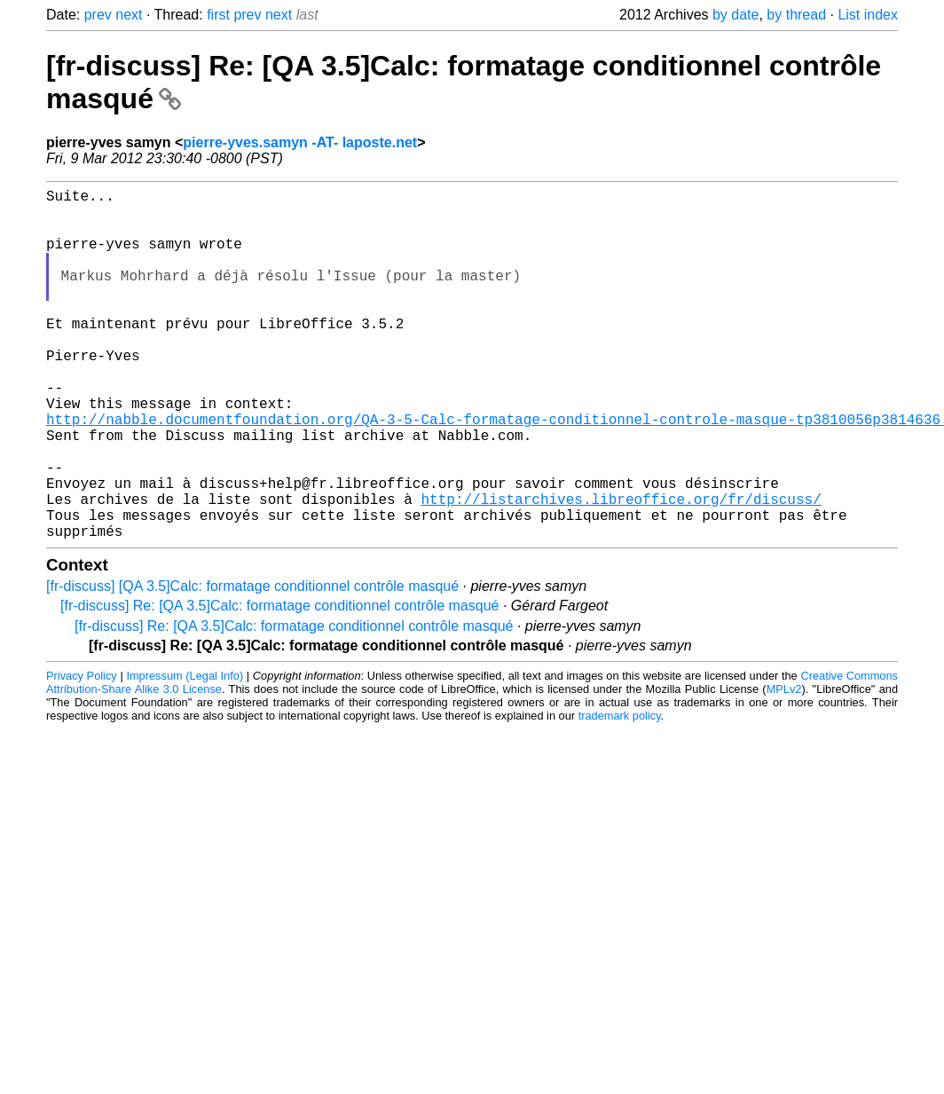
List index (868, 14)
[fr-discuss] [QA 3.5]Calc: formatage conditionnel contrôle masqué (252, 664)
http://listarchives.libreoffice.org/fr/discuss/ (621, 569)
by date (735, 14)
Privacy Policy (81, 753)
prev (98, 14)
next (128, 14)
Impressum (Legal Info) (184, 753)
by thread (796, 14)
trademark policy (619, 793)
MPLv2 (784, 767)
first (218, 14)
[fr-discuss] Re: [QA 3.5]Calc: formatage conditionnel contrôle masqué (279, 683)
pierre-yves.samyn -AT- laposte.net (300, 142)
